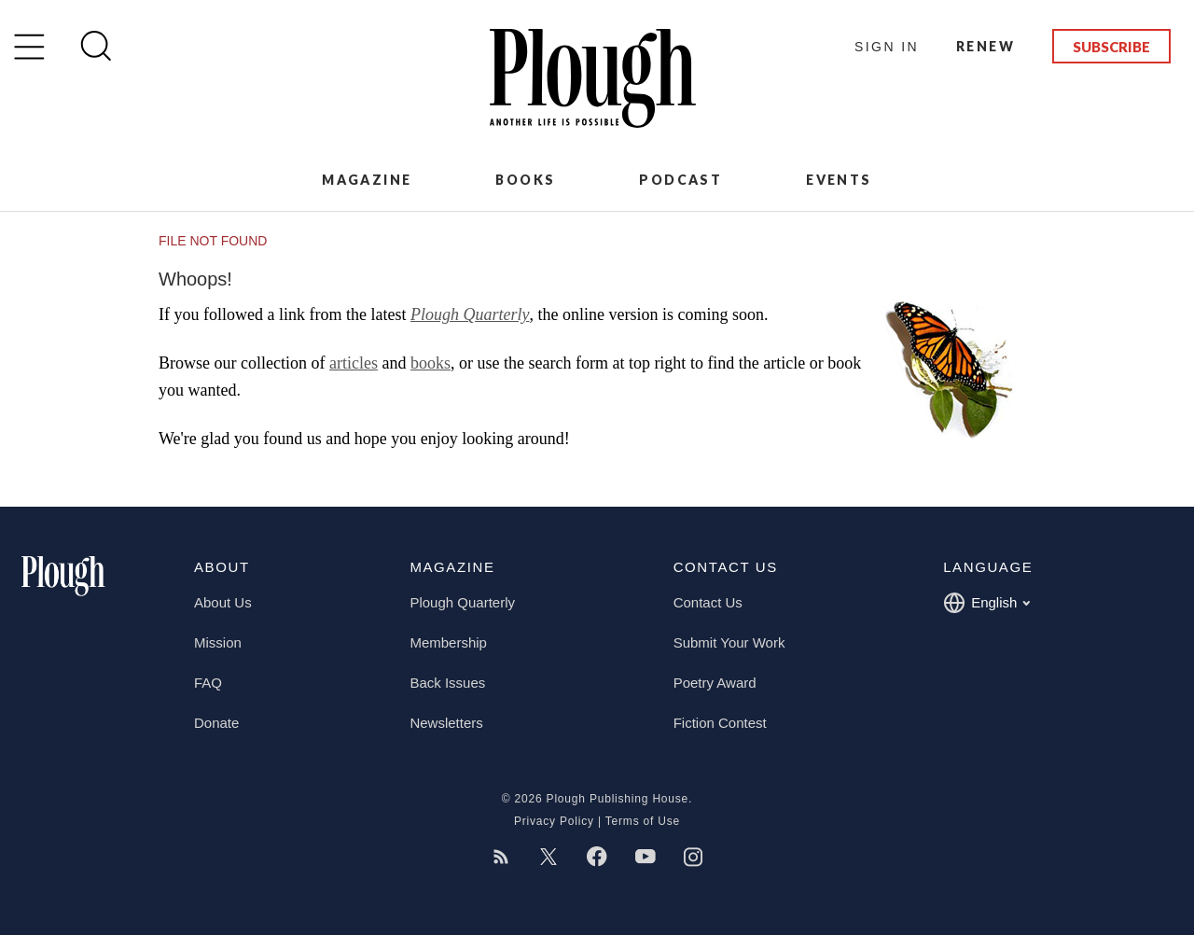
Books (525, 180)
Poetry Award (715, 683)
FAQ (208, 683)
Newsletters (446, 723)
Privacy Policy (554, 821)
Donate (216, 723)
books (430, 363)
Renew (985, 46)
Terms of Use (642, 821)
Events (838, 180)
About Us (223, 602)
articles (353, 363)
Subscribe (1111, 46)
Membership (448, 642)
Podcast (680, 180)
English (986, 603)
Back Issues (447, 683)
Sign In (886, 46)
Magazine (366, 180)
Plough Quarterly (470, 314)
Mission (218, 642)
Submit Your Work (729, 642)
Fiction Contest (720, 723)
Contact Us (708, 602)
